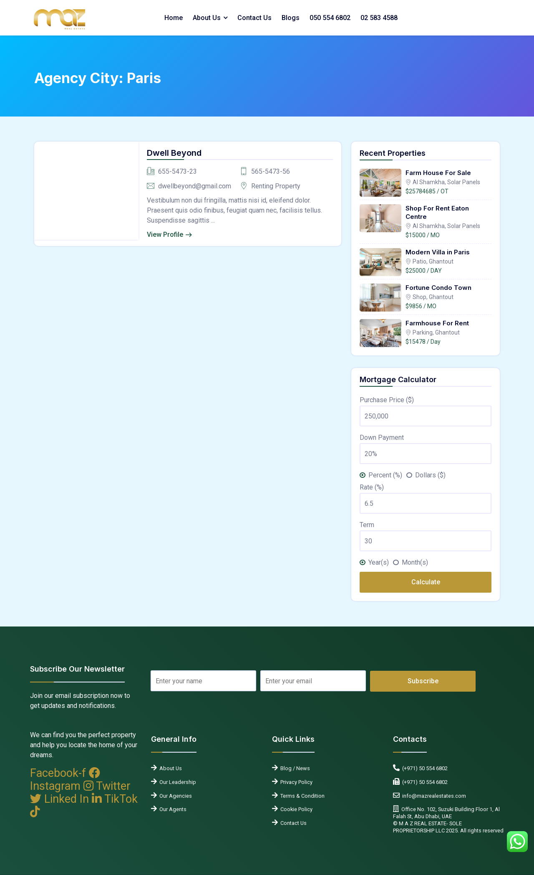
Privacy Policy (295, 782)
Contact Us (254, 18)
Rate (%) (372, 487)
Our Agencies (174, 796)
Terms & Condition (301, 796)
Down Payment (382, 437)
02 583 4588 (379, 18)
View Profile (165, 234)
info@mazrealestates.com (433, 796)
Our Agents (171, 809)
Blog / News (294, 768)
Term (367, 525)
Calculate (425, 582)
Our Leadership (176, 782)
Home (173, 18)
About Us (207, 18)
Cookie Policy (295, 809)
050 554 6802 (330, 18)
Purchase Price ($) (387, 400)
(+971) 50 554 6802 (424, 768)
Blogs (291, 18)
